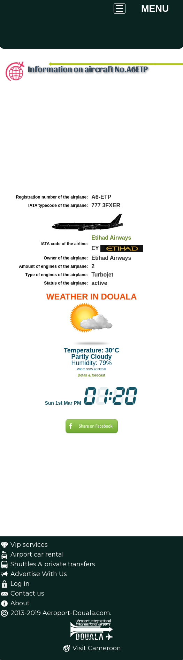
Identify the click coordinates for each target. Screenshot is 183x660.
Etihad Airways (111, 238)
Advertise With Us (38, 574)
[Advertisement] (91, 140)
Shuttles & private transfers (52, 564)
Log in (20, 584)
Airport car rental (37, 554)
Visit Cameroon (97, 648)
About (20, 603)
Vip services (29, 545)
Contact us (27, 593)
